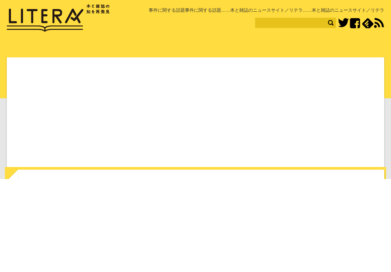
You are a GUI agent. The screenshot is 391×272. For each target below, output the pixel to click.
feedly (368, 23)
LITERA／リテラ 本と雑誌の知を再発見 (58, 18)
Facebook (355, 23)
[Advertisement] (195, 114)
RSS (379, 23)
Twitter (343, 23)
